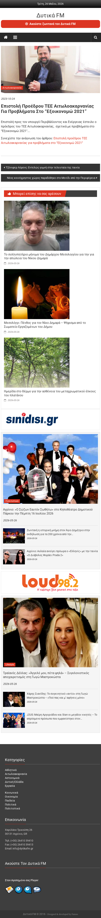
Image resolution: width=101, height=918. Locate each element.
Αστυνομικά (12, 777)
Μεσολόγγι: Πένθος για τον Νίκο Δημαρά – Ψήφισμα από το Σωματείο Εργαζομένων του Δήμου (45, 325)
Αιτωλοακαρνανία (11, 87)
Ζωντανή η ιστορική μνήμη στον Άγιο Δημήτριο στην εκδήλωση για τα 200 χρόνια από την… (58, 532)
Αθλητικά (11, 769)
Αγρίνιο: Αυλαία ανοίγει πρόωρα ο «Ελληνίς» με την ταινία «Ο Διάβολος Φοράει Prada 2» (62, 553)
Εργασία (10, 785)
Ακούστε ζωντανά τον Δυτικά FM (50, 24)
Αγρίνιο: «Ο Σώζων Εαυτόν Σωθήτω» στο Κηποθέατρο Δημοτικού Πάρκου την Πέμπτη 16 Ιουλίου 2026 (48, 511)
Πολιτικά (10, 804)
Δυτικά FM (50, 15)
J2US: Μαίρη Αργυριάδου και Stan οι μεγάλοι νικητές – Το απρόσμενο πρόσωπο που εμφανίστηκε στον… (62, 716)
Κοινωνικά (11, 792)
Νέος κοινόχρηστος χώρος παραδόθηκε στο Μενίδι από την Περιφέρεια (51, 177)
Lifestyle (10, 664)
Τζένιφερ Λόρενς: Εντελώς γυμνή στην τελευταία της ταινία (43, 167)
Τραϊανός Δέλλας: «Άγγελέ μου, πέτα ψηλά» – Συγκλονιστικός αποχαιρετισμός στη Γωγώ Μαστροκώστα (46, 675)
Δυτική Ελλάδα (14, 781)
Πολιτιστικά (12, 501)
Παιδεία (10, 800)
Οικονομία (11, 796)
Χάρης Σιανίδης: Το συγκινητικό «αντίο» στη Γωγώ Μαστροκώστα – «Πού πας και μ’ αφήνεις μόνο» (57, 695)
